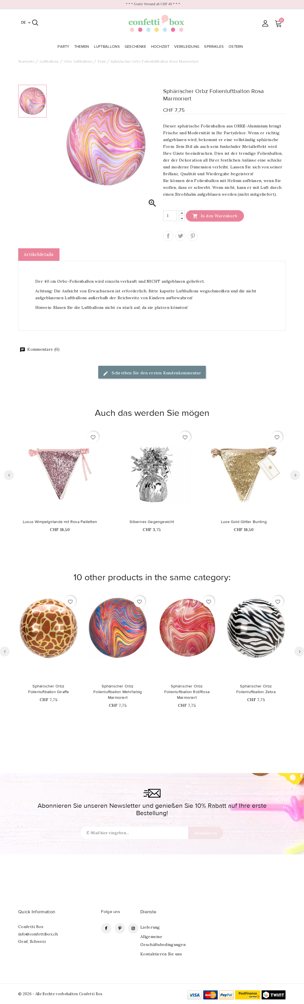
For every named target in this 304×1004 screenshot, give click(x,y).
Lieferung (150, 927)
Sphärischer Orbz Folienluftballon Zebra (256, 689)
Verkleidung (187, 46)
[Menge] (170, 215)
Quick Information (36, 912)
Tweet (180, 236)
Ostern (236, 46)
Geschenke (136, 46)
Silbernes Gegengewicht (152, 521)
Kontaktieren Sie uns (161, 954)
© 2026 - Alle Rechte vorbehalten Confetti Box (60, 993)
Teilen (168, 236)
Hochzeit (161, 46)
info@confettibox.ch (38, 934)
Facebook (106, 928)
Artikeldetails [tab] (39, 254)
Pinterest (192, 236)
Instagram (133, 928)
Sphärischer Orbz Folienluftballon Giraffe (48, 689)
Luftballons (107, 46)
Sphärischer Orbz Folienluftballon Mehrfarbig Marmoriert (117, 692)
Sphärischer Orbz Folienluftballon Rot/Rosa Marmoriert (186, 692)
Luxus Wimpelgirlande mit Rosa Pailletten (60, 521)
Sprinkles (214, 46)
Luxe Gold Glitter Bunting (244, 521)
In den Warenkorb (214, 216)
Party (64, 46)
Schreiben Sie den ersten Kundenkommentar (152, 373)
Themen (82, 46)
